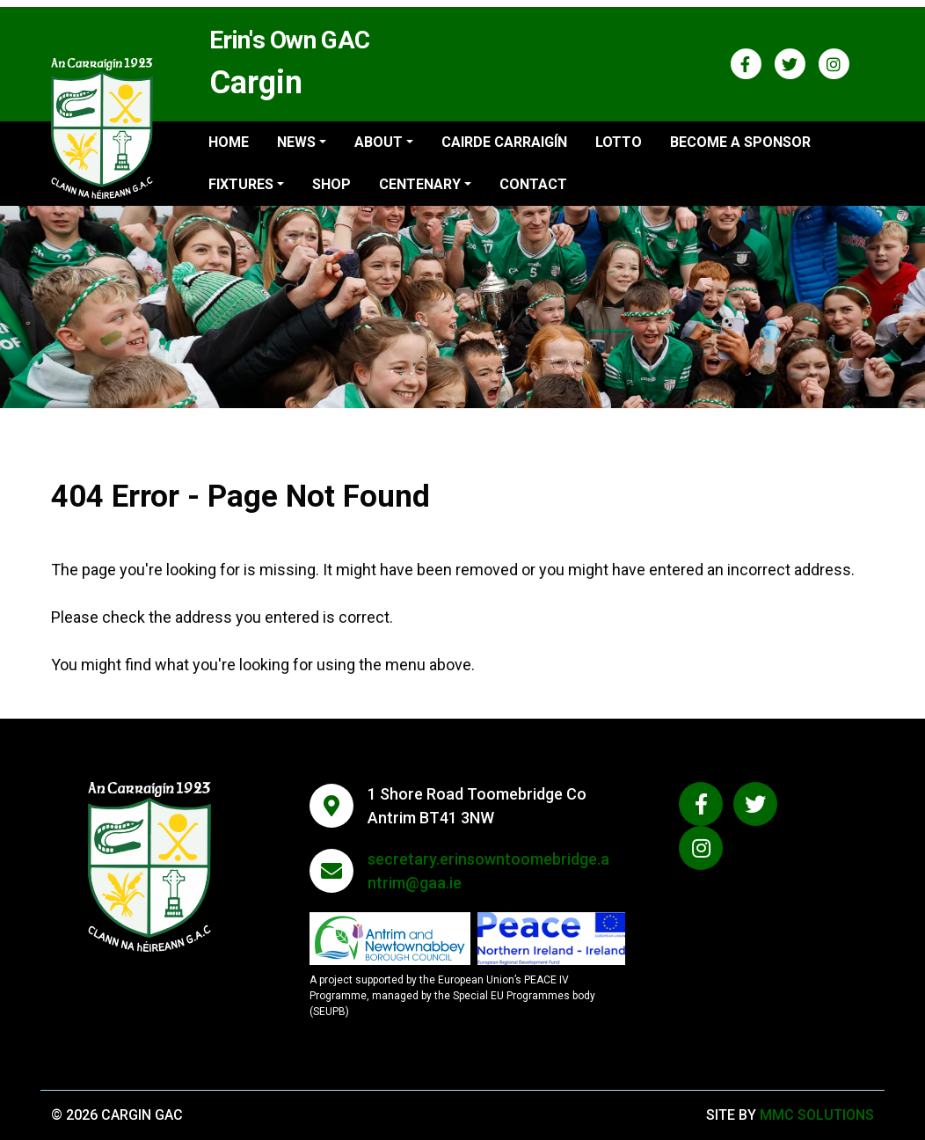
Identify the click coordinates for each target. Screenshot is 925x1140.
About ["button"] (378, 142)
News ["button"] (296, 142)
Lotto (618, 142)
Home (228, 142)
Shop (331, 184)
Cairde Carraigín (504, 142)
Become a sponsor (740, 142)
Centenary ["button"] (420, 184)
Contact (533, 184)
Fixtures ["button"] (240, 184)
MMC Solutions (817, 1115)
